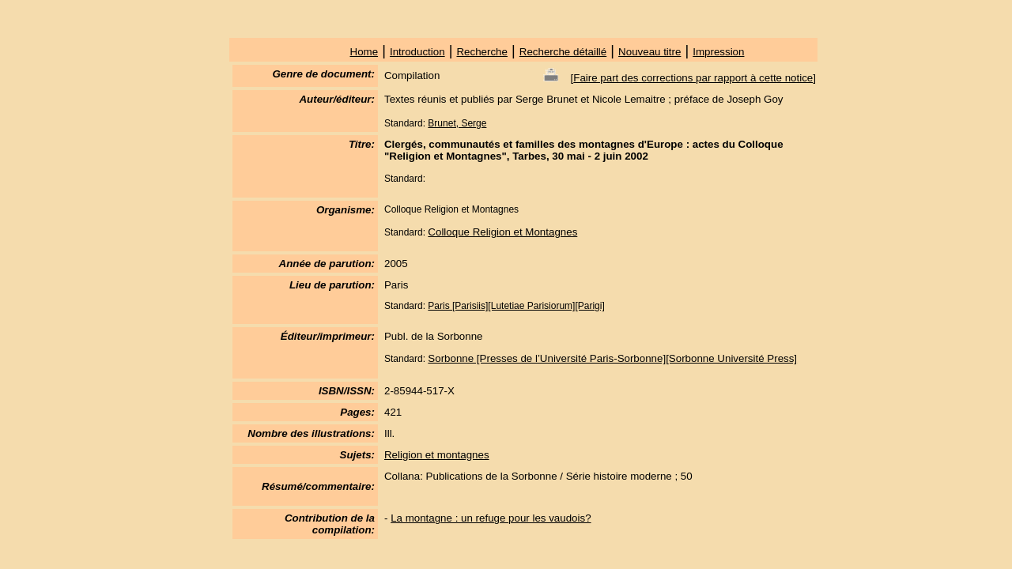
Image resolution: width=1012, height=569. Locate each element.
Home (364, 52)
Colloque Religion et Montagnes (502, 232)
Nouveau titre (649, 52)
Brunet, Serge (457, 123)
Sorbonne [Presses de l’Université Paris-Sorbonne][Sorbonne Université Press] (612, 358)
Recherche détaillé (562, 52)
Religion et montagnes (436, 455)
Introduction (417, 52)
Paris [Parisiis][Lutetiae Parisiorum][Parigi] (516, 305)
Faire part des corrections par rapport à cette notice (693, 78)
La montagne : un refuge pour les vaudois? (491, 518)
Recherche (481, 52)
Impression (718, 52)
